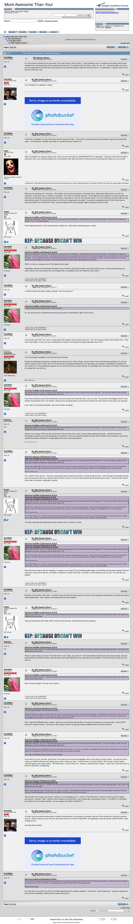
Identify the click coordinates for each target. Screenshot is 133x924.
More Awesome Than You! (16, 37)
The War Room (15, 41)
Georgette (8, 79)
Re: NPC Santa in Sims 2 (41, 79)
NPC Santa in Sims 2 (19, 43)
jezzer (6, 151)
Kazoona (7, 420)
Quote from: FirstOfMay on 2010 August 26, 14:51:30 (41, 390)
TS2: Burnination (14, 39)
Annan (6, 212)
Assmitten (8, 246)
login (20, 11)
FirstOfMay (8, 57)
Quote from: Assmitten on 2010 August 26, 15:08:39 (40, 739)
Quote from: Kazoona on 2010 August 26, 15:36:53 (40, 780)
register (26, 11)
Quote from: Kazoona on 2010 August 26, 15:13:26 (40, 456)
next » (128, 43)
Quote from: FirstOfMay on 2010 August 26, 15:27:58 (41, 612)
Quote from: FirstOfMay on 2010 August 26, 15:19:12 (41, 495)
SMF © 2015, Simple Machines (74, 919)
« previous (123, 43)
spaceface (8, 353)
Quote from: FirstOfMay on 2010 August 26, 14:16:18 (41, 217)
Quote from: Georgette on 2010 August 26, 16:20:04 (40, 879)
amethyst (108, 27)
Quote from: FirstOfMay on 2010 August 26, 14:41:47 (41, 306)
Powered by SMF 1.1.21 (57, 919)
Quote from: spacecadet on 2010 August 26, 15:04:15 (41, 708)
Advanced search (51, 21)
